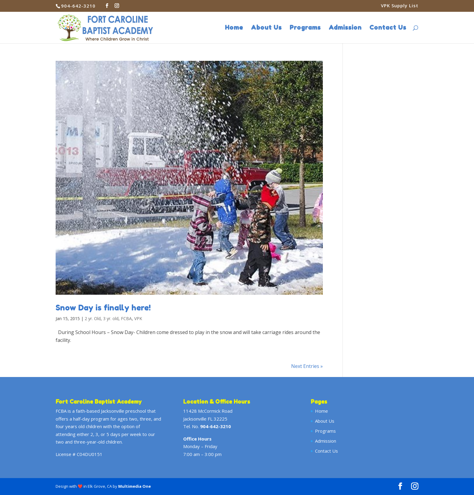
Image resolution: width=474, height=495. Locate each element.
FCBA (126, 318)
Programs (305, 28)
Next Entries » (307, 366)
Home (234, 28)
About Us (266, 28)
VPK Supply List (399, 5)
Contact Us (387, 28)
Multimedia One (134, 486)
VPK (138, 318)
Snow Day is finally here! (103, 307)
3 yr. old (110, 318)
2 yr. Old (93, 318)
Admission (345, 28)
